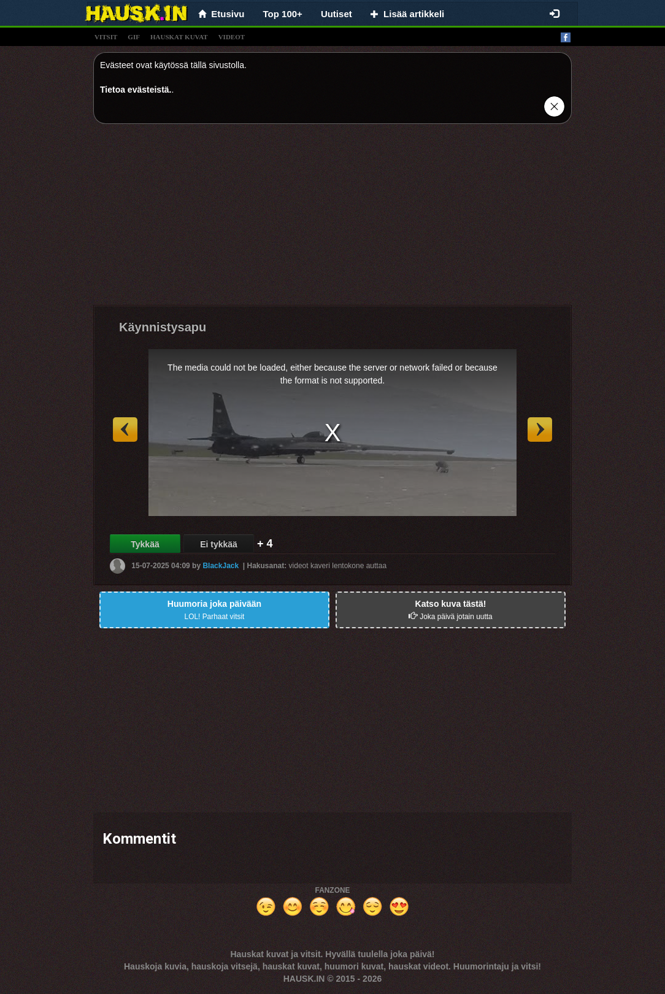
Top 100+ (282, 14)
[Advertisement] (332, 219)
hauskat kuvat (179, 36)
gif (134, 36)
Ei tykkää (218, 544)
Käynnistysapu (162, 327)
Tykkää (145, 544)
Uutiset (336, 14)
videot (231, 36)
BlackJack (220, 565)
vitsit (105, 36)
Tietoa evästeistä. (135, 89)
